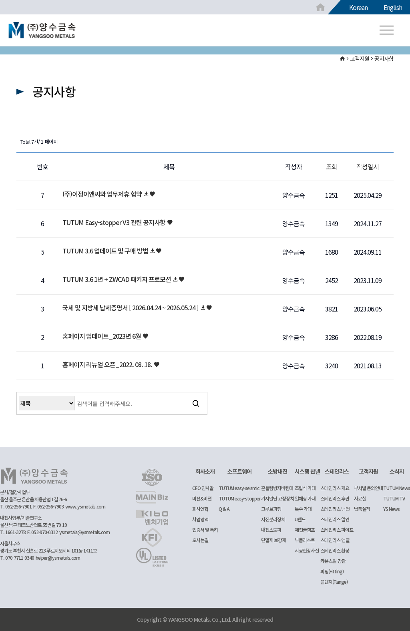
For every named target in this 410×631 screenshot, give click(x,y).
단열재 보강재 (273, 540)
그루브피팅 (271, 508)
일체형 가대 (305, 498)
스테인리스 (337, 471)
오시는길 (200, 540)
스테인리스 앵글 (335, 540)
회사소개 (205, 471)
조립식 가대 (305, 487)
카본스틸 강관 (333, 560)
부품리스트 (305, 540)
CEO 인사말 (202, 487)
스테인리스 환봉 (334, 550)
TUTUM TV (394, 498)
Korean (358, 7)
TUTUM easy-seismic (239, 487)
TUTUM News (396, 487)
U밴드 (300, 519)
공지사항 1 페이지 (42, 30)
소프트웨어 (239, 471)
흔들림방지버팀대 (277, 487)
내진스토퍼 (271, 529)
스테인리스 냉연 (335, 508)
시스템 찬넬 (307, 471)
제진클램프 (305, 529)
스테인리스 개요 (334, 487)
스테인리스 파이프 (336, 529)
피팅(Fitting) (332, 571)
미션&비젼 (201, 498)
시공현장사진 (307, 550)
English (393, 7)
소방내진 (277, 471)
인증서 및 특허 (205, 529)
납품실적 (362, 508)
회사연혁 (200, 508)
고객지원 (368, 471)
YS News (391, 508)
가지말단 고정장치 (277, 498)
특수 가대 (303, 508)
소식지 (397, 471)
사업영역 (200, 519)
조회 (331, 166)
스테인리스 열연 (334, 519)
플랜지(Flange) (334, 581)
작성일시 (367, 166)
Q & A (224, 508)
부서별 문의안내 (368, 487)
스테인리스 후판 (334, 498)
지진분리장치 (273, 519)
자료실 (360, 498)
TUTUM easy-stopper (240, 498)
